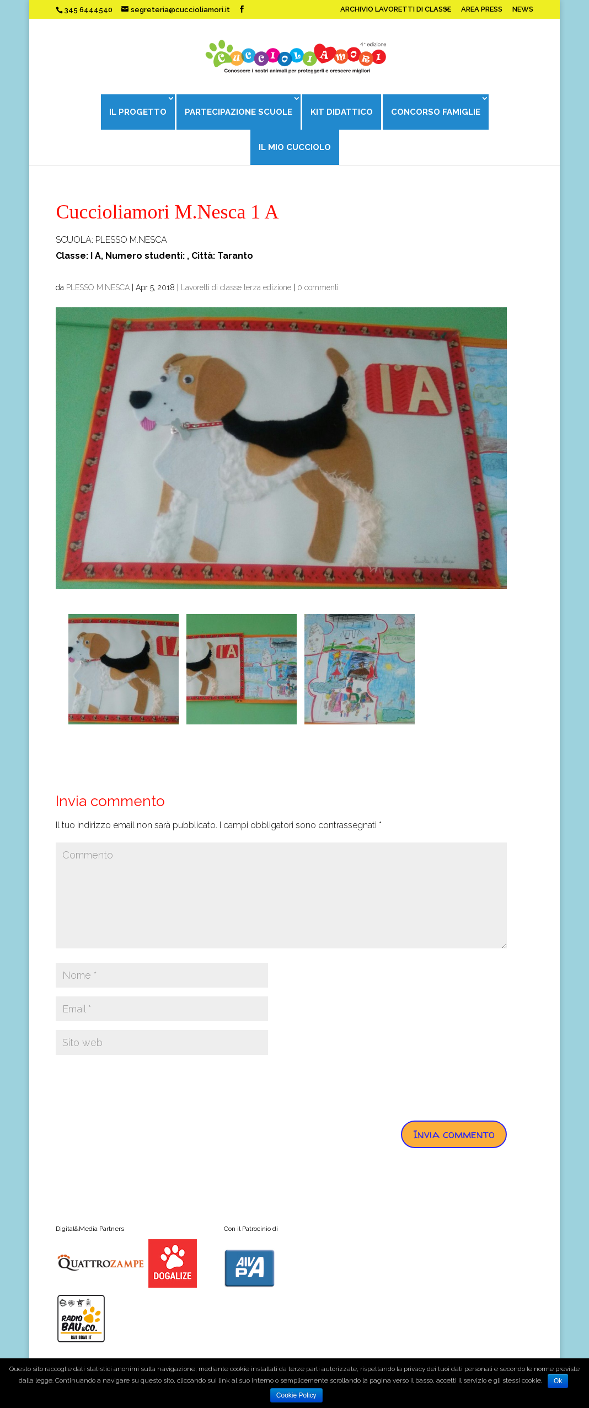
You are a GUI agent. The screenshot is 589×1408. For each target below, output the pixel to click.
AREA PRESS (481, 9)
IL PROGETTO (136, 112)
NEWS (522, 9)
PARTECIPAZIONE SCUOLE (238, 112)
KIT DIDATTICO (341, 112)
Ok (558, 1381)
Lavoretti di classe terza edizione (236, 287)
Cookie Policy (296, 1395)
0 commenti (318, 287)
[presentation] (139, 1085)
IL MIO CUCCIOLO (295, 147)
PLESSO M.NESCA (98, 287)
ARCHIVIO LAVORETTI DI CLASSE (395, 9)
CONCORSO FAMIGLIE (436, 112)
